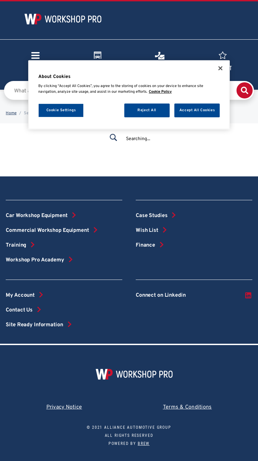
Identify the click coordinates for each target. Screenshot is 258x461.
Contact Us (19, 310)
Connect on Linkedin (194, 295)
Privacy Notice (64, 407)
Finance (145, 245)
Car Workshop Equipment (36, 215)
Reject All (146, 110)
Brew (143, 443)
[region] (129, 95)
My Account (20, 295)
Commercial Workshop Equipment (47, 230)
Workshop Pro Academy (35, 260)
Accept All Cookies (197, 110)
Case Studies (151, 215)
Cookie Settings (61, 110)
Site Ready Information (34, 325)
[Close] (220, 68)
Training (16, 245)
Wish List (147, 230)
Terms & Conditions (187, 407)
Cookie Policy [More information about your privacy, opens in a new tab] (160, 92)
